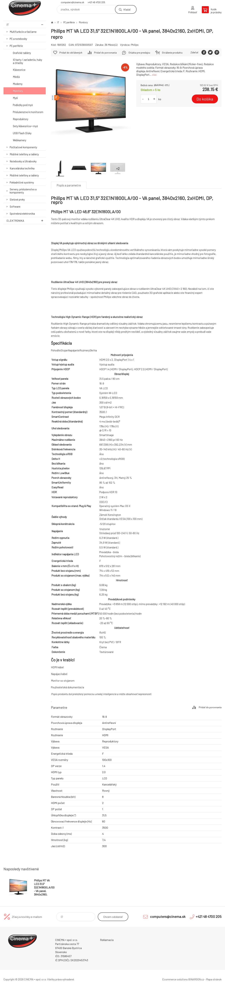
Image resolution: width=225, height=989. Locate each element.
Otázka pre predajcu (139, 52)
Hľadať (126, 9)
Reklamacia (107, 939)
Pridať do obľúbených (70, 52)
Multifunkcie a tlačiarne (23, 31)
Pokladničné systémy (22, 182)
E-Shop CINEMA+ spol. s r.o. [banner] (25, 8)
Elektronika (26, 220)
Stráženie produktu (172, 52)
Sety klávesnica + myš (25, 126)
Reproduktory (20, 119)
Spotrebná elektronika (22, 213)
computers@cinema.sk (72, 2)
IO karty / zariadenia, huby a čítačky (27, 61)
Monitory (18, 90)
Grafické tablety (22, 52)
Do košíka (205, 98)
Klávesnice (19, 69)
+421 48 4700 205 (96, 2)
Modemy (17, 83)
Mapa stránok (213, 979)
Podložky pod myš (23, 105)
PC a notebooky (18, 38)
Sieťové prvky (17, 199)
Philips (135, 44)
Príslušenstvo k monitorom (28, 112)
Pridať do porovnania (105, 52)
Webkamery (19, 140)
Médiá (16, 76)
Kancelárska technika (22, 168)
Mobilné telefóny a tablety (24, 154)
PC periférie (16, 45)
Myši (15, 97)
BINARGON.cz (196, 979)
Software (15, 206)
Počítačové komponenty (23, 147)
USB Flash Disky (22, 133)
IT (26, 24)
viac (154, 74)
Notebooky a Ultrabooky (23, 161)
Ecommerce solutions (175, 979)
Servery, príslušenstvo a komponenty (23, 191)
